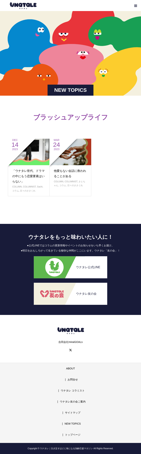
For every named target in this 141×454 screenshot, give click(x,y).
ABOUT (70, 368)
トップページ (72, 434)
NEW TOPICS (73, 423)
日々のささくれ (27, 190)
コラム (15, 190)
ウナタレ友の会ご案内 (73, 401)
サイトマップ (72, 412)
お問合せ (73, 379)
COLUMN (17, 186)
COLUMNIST (29, 186)
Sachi (39, 186)
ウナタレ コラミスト (73, 390)
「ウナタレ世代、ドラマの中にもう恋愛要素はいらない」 (28, 176)
